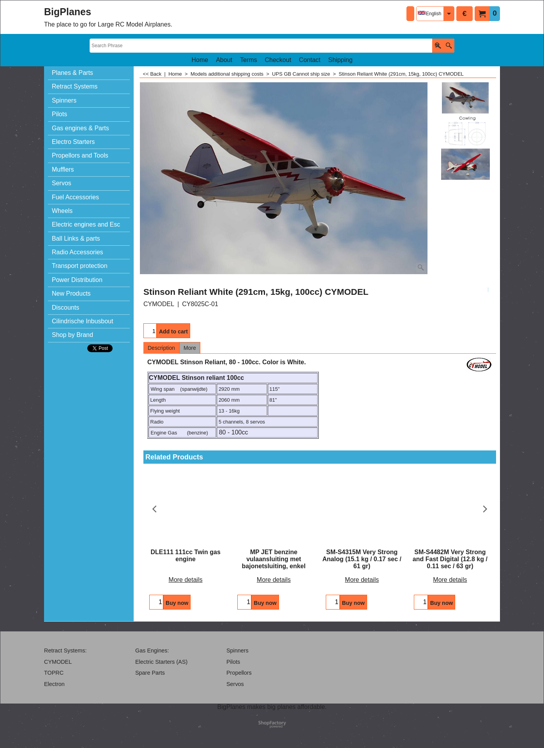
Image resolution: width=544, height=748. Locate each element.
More (190, 348)
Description (161, 348)
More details (186, 579)
